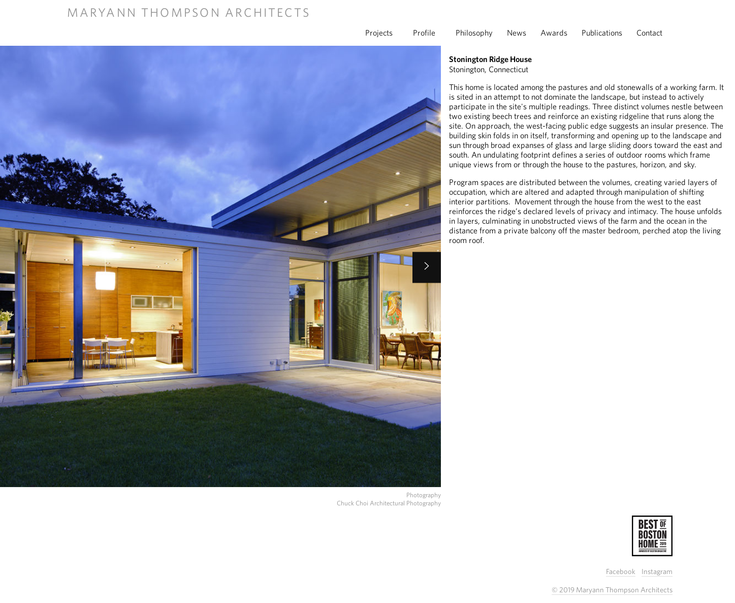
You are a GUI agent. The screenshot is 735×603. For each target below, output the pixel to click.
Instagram (657, 571)
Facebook (620, 571)
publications (602, 32)
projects (379, 32)
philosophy (474, 32)
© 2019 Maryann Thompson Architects (612, 589)
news (516, 32)
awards (553, 32)
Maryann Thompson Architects (188, 12)
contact (649, 32)
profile (424, 32)
